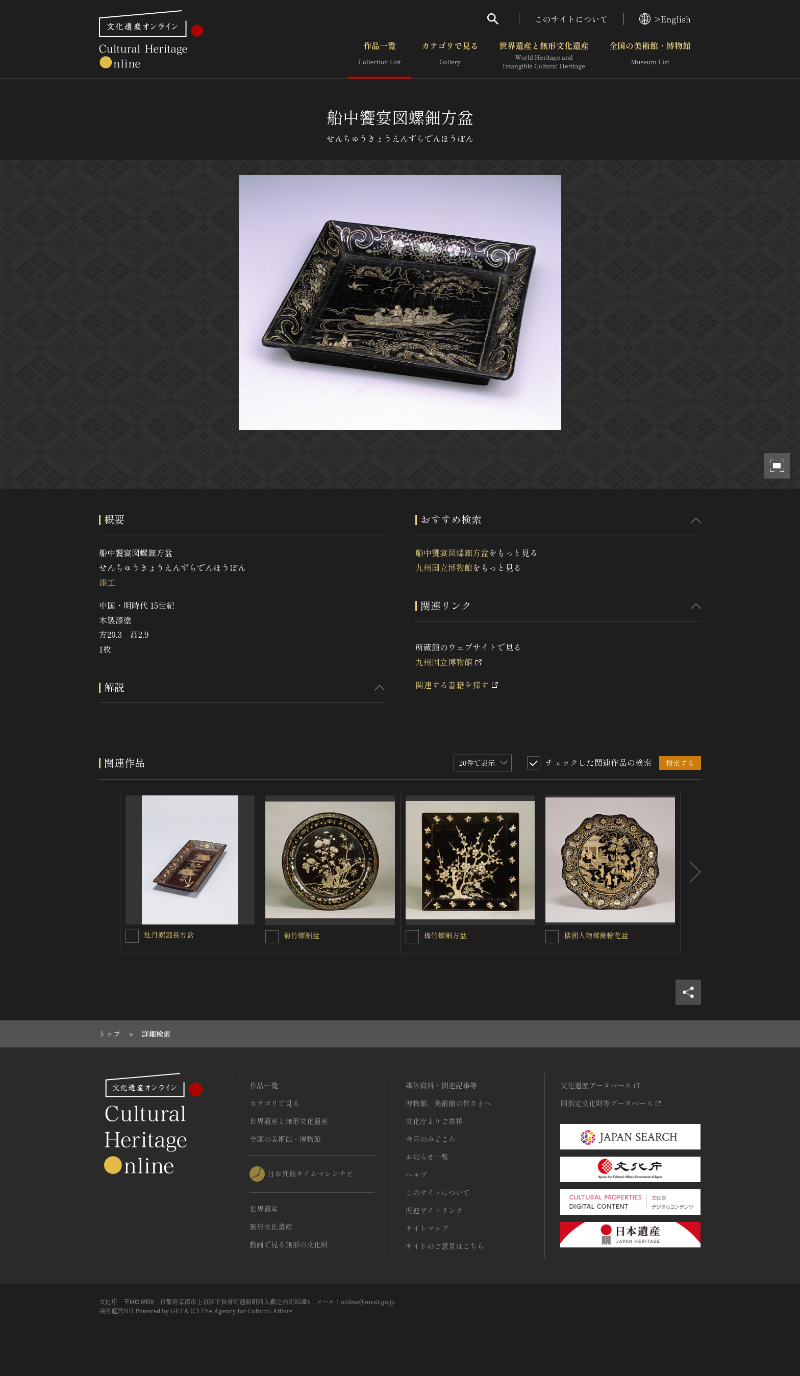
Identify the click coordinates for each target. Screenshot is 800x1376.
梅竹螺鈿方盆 (445, 935)
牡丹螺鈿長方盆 (169, 935)
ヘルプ (416, 1174)
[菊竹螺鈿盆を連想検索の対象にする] (272, 936)
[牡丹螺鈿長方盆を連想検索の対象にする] (132, 936)
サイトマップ (427, 1228)
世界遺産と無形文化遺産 (544, 55)
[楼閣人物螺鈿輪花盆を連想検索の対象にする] (552, 936)
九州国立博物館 (443, 567)
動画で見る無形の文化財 (288, 1244)
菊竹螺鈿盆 (301, 935)
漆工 (107, 582)
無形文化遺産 (270, 1226)
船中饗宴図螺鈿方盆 (452, 552)
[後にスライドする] (691, 872)
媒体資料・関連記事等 (441, 1085)
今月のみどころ (431, 1139)
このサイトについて (571, 19)
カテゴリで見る (450, 55)
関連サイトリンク (434, 1210)
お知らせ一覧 (427, 1157)
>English (665, 19)
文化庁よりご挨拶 (434, 1121)
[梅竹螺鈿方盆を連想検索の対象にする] (412, 936)
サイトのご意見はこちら (445, 1246)
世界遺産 (263, 1209)
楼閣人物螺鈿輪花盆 (596, 935)
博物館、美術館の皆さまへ (448, 1103)
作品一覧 (380, 55)
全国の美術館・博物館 (650, 55)
